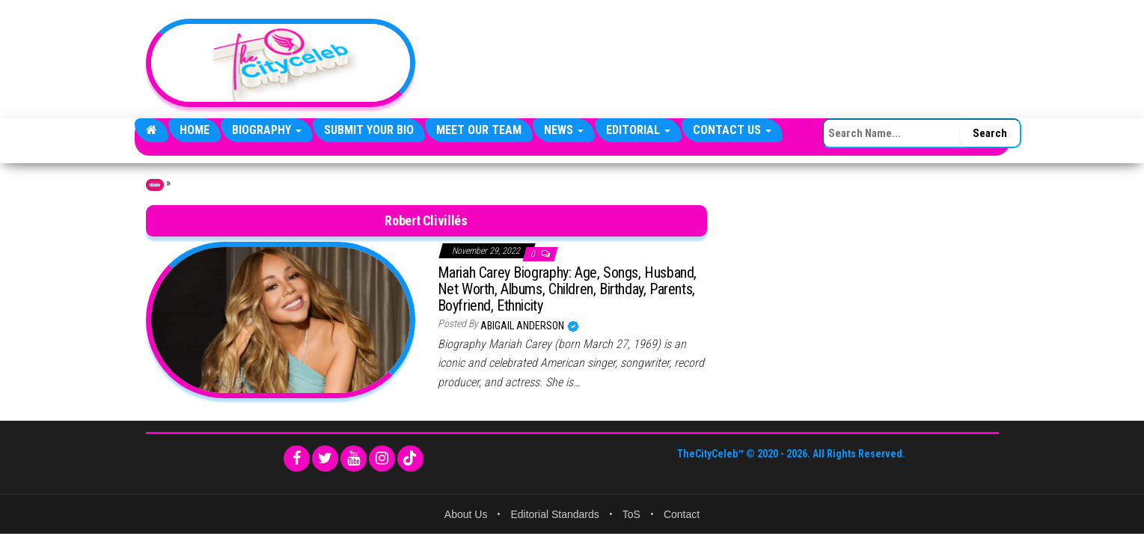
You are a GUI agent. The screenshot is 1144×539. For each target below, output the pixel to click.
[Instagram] (382, 458)
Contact (682, 514)
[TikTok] (410, 458)
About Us (466, 514)
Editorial (638, 130)
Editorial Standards (554, 514)
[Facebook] (297, 458)
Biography (267, 130)
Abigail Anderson (523, 326)
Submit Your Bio (369, 130)
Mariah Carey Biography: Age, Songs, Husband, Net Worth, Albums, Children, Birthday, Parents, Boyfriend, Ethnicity (567, 289)
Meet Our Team (478, 130)
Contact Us (732, 130)
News (564, 130)
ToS (631, 514)
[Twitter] (325, 458)
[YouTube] (353, 458)
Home (194, 130)
